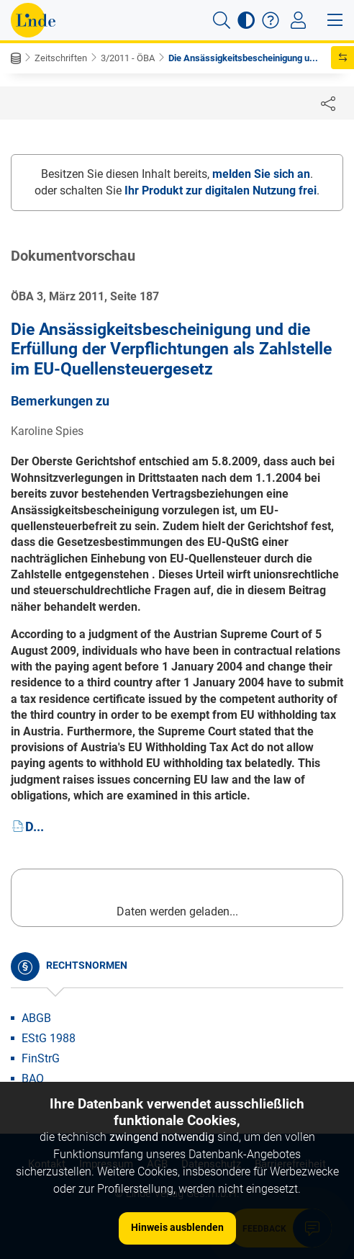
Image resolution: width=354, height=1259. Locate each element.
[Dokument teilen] (328, 103)
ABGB (36, 1018)
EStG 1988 (49, 1038)
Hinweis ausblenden (177, 1227)
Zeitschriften (61, 58)
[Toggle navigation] (298, 20)
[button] (221, 20)
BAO (33, 1078)
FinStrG (41, 1058)
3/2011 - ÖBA (128, 58)
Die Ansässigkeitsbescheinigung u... (243, 58)
